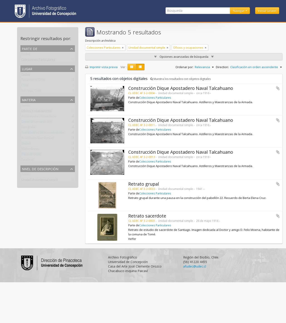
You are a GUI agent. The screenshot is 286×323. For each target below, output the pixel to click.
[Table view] (140, 67)
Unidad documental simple (39, 181)
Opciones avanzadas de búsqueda (184, 57)
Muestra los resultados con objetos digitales (180, 79)
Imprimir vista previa (101, 67)
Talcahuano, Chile (33, 81)
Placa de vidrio (31, 155)
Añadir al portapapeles (278, 88)
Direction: (222, 67)
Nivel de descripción (40, 168)
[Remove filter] (123, 47)
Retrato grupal (143, 184)
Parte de (29, 48)
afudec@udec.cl (194, 266)
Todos (25, 55)
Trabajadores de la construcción (42, 133)
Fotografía (28, 128)
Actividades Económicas (37, 139)
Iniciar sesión (267, 11)
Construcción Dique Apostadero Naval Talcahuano (180, 88)
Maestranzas (30, 150)
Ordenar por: (184, 67)
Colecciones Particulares (38, 60)
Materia (29, 99)
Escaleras (27, 160)
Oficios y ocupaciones (36, 112)
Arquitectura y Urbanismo (38, 117)
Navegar (239, 11)
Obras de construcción (36, 122)
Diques (26, 144)
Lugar (27, 68)
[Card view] (131, 67)
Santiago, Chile (31, 91)
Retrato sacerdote (147, 216)
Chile (24, 86)
